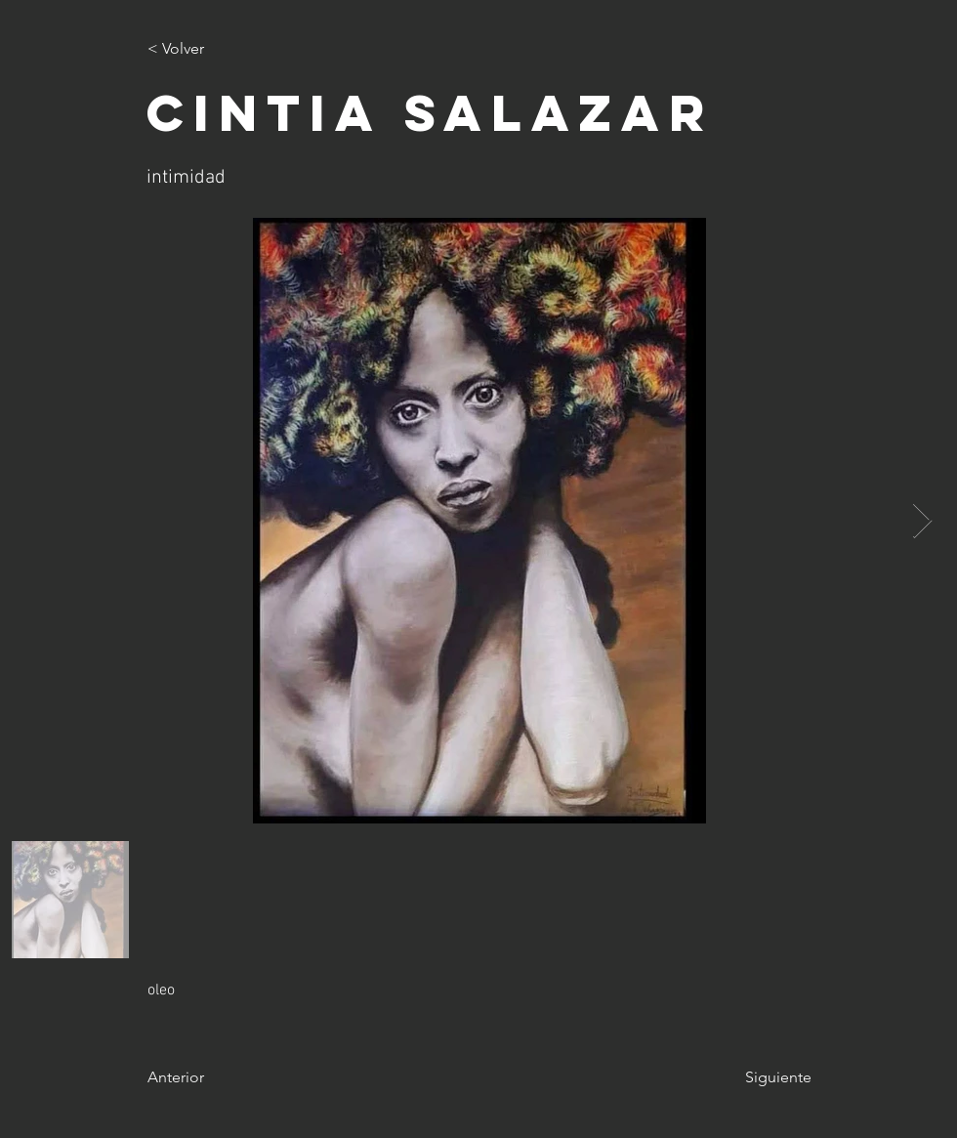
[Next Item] (922, 521)
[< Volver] (211, 48)
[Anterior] (211, 1077)
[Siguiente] (762, 1077)
